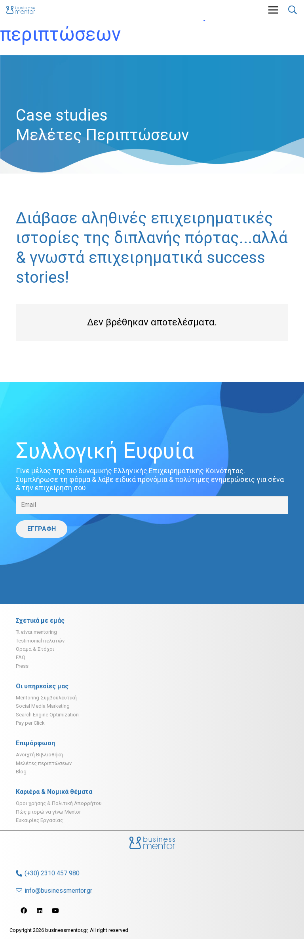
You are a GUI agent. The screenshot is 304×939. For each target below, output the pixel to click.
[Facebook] (24, 910)
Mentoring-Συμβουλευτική (46, 698)
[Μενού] (273, 10)
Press (22, 666)
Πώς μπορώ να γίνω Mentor (48, 812)
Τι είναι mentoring (36, 632)
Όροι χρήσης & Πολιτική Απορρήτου (59, 803)
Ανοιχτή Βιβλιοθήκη (39, 755)
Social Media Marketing (43, 706)
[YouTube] (55, 910)
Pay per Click (30, 723)
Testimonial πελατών (40, 641)
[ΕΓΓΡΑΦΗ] (41, 529)
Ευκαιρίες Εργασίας (39, 820)
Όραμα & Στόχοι (35, 649)
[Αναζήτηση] (292, 10)
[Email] (152, 505)
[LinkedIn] (40, 910)
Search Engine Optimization (47, 715)
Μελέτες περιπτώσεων (44, 763)
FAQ (20, 657)
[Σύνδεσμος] (20, 10)
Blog (21, 772)
